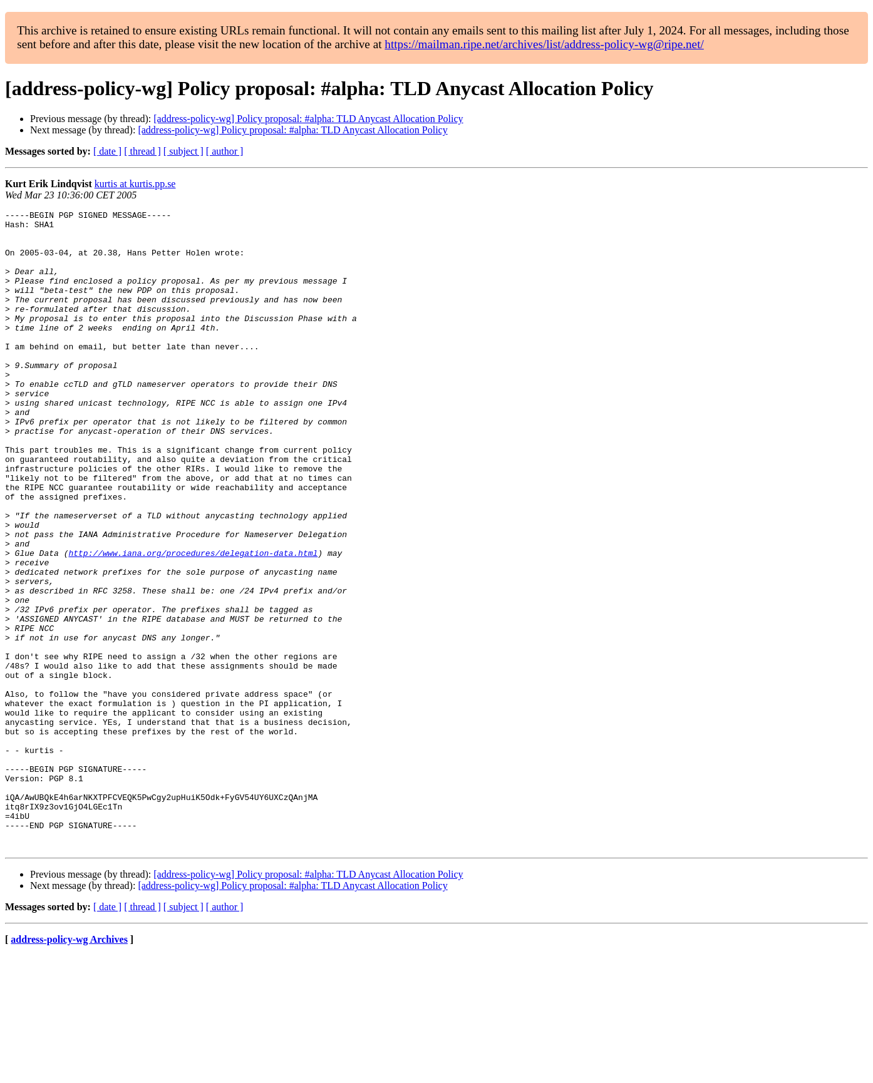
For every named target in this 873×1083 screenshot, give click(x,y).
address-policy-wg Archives (69, 1067)
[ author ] (225, 151)
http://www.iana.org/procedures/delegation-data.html (193, 622)
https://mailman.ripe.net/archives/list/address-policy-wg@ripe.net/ (544, 44)
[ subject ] (183, 151)
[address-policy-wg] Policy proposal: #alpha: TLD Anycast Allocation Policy (308, 118)
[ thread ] (142, 151)
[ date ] (107, 151)
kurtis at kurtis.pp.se (135, 183)
